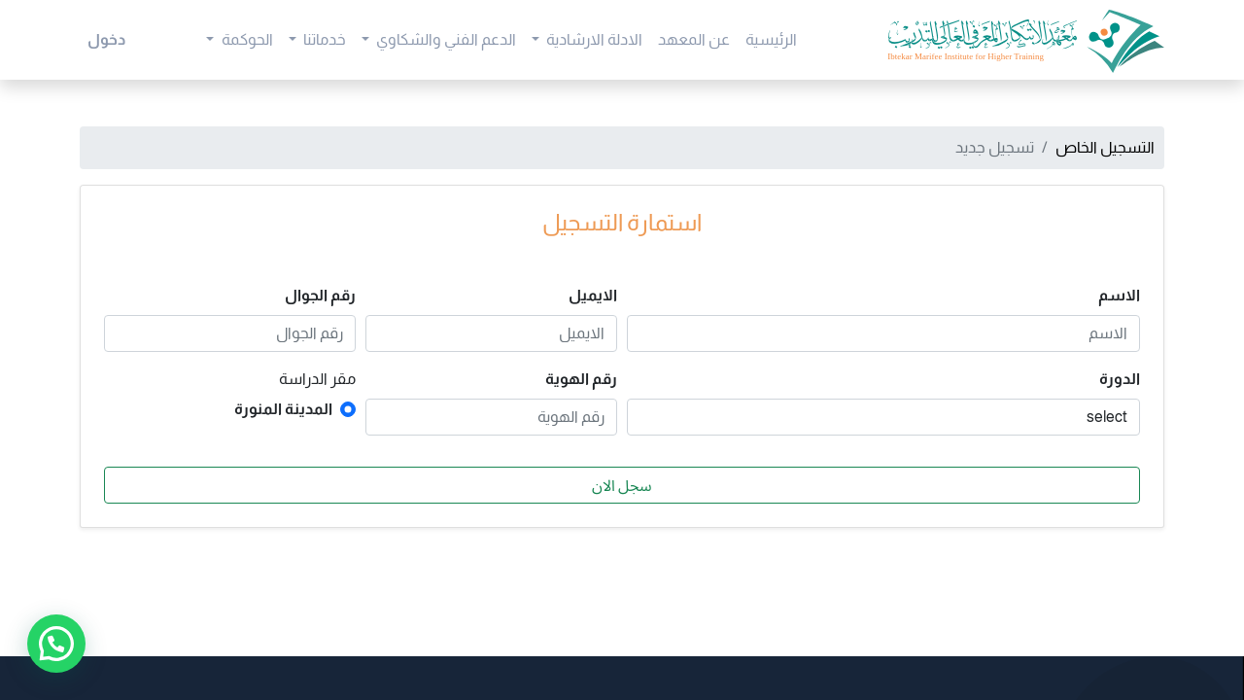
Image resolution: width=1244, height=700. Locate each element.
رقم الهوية (581, 378)
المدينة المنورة (283, 409)
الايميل (593, 295)
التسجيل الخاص (1105, 147)
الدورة (1119, 378)
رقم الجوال (320, 295)
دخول (106, 39)
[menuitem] (771, 39)
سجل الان (622, 485)
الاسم (1119, 295)
